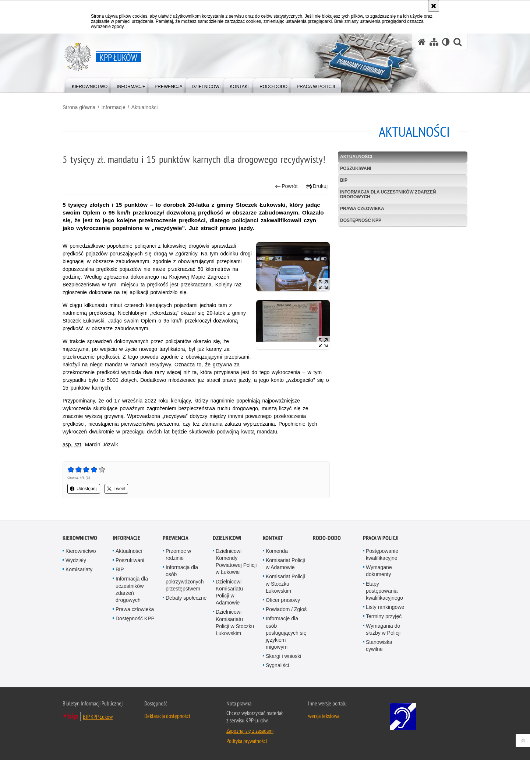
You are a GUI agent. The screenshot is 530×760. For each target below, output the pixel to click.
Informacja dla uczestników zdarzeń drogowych (388, 194)
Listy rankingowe (385, 607)
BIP (343, 180)
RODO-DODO (327, 538)
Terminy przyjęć (384, 616)
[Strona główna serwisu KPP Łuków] (422, 41)
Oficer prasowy (283, 600)
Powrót (286, 186)
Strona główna (79, 107)
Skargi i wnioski (283, 656)
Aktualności (144, 107)
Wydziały (76, 560)
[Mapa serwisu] (434, 41)
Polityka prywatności (246, 741)
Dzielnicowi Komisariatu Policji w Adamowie (229, 592)
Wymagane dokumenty (379, 570)
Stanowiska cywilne (379, 645)
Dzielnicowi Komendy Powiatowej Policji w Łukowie (236, 561)
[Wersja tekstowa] (446, 41)
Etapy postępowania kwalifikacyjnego (384, 591)
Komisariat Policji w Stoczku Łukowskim (285, 583)
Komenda (277, 551)
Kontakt (273, 538)
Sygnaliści (277, 665)
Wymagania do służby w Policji (383, 629)
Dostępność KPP (360, 220)
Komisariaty (79, 569)
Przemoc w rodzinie (178, 554)
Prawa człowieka (362, 208)
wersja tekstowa (323, 715)
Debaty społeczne (186, 598)
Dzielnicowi (227, 538)
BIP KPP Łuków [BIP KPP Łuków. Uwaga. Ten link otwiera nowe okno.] (98, 716)
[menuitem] (90, 85)
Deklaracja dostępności (167, 715)
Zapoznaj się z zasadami (249, 730)
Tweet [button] (116, 488)
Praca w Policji (381, 538)
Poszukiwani (355, 168)
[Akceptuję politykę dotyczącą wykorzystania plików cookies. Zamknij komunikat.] (433, 6)
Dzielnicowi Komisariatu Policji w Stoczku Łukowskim (235, 622)
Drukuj (317, 186)
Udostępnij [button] (84, 488)
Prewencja (175, 538)
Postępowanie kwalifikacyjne (382, 554)
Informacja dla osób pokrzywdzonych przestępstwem (185, 578)
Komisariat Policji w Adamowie (285, 563)
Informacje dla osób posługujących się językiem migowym (286, 633)
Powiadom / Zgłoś (286, 609)
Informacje (113, 107)
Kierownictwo (80, 538)
